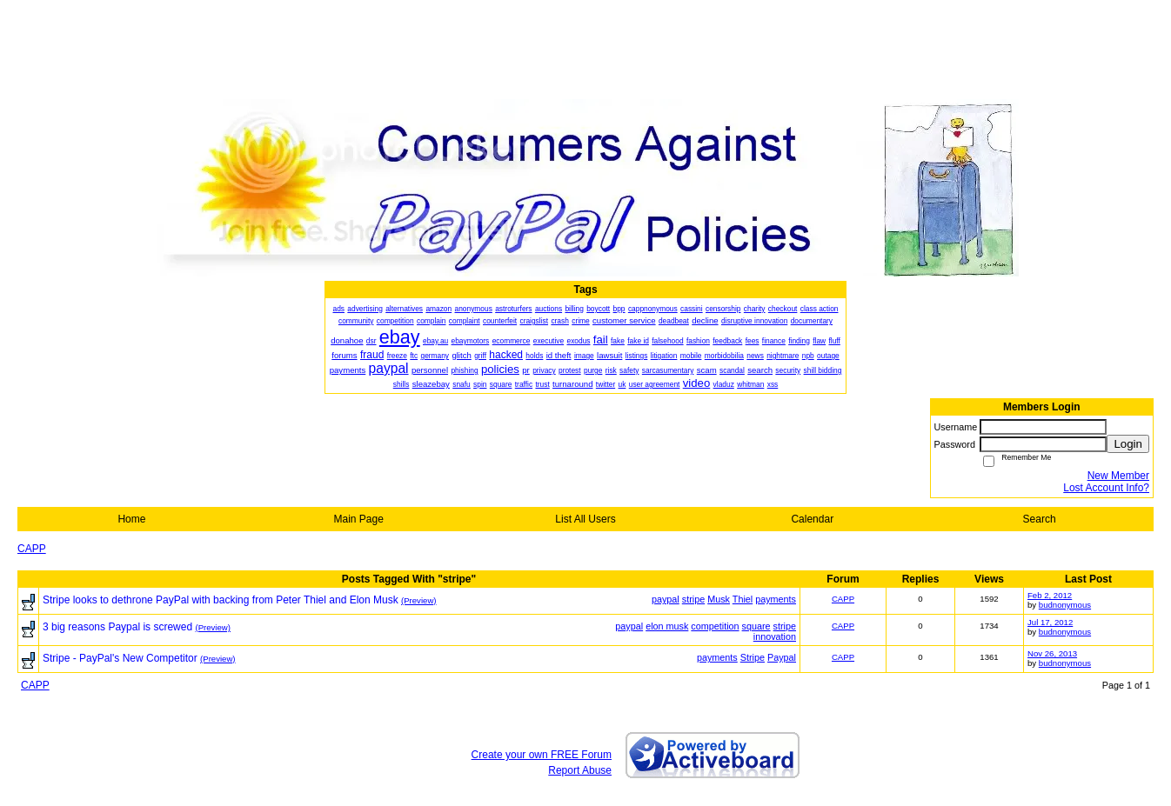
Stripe (752, 657)
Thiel (743, 599)
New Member (1118, 476)
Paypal (781, 657)
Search (1039, 519)
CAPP (31, 549)
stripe (693, 599)
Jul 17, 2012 (1050, 622)
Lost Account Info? (1106, 488)
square (756, 626)
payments (775, 599)
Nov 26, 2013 (1052, 653)
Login (1128, 443)
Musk (718, 599)
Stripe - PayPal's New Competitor (120, 658)
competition (715, 626)
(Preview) (419, 600)
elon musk (667, 626)
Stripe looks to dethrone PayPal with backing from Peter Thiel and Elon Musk (220, 600)
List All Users (585, 519)
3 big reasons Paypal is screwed (117, 627)
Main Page (359, 519)
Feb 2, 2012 (1049, 595)
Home (131, 519)
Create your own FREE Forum (542, 755)
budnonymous (1065, 604)
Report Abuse (580, 770)
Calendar (812, 519)
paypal (665, 599)
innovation (774, 636)
